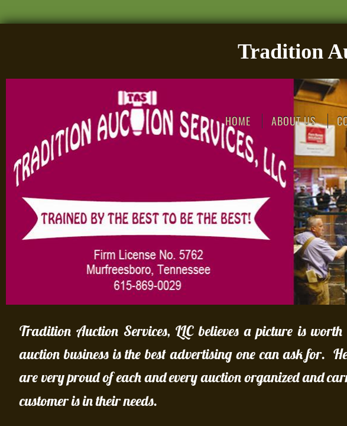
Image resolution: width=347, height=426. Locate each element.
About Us (293, 121)
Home (238, 121)
